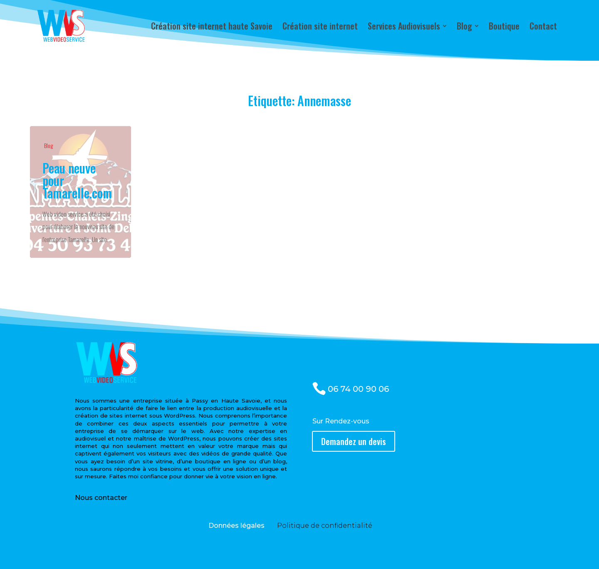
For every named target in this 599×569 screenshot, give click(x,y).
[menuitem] (211, 26)
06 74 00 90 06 (358, 389)
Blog (48, 145)
